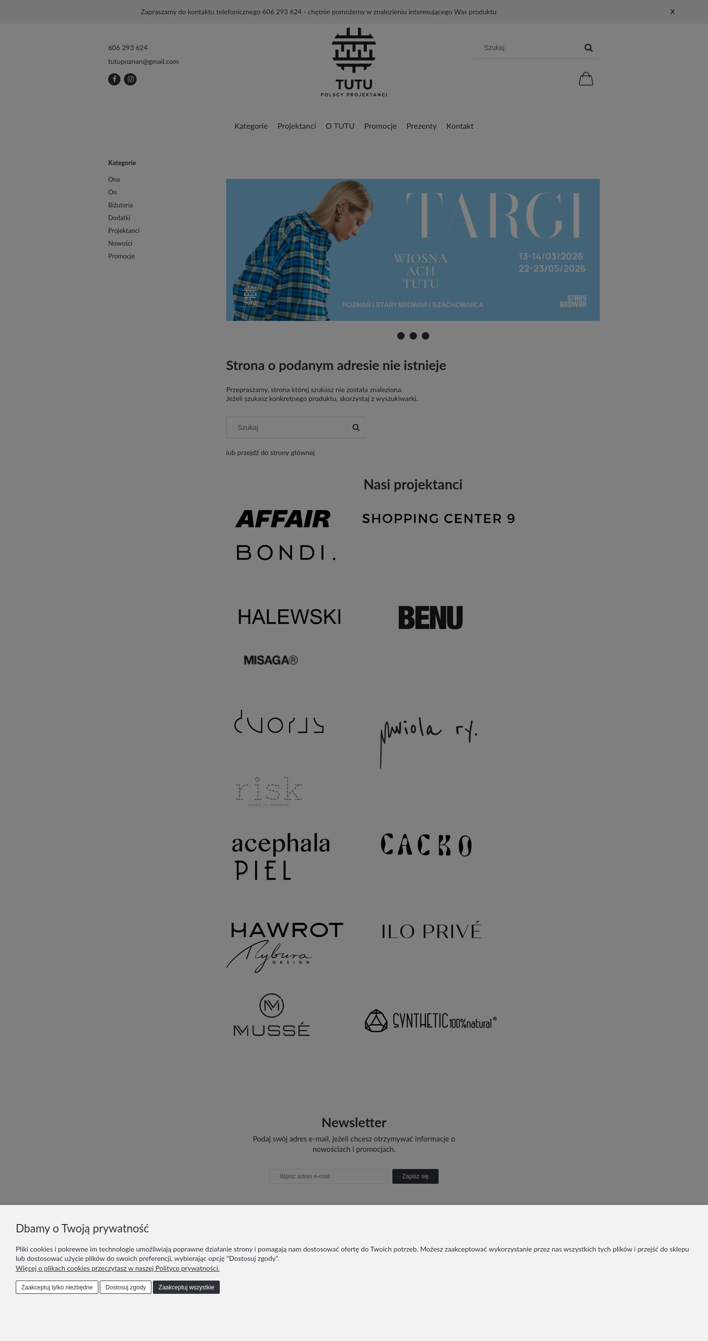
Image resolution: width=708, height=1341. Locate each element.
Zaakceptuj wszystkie (186, 1287)
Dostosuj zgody (126, 1287)
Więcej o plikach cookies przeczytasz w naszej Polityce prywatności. (118, 1268)
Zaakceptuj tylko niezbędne (56, 1287)
